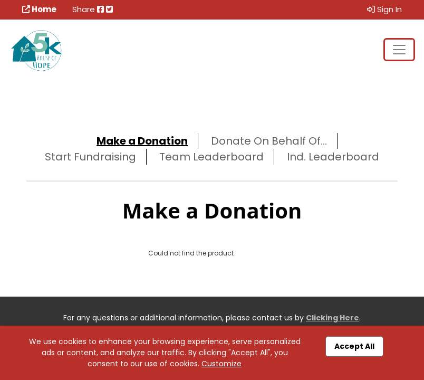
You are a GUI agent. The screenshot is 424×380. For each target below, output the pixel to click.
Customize (221, 363)
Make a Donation (142, 141)
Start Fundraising (90, 156)
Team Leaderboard (211, 156)
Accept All (354, 346)
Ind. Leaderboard (333, 156)
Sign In (384, 9)
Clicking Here (332, 317)
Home (39, 9)
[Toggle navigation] (399, 49)
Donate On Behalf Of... (269, 141)
